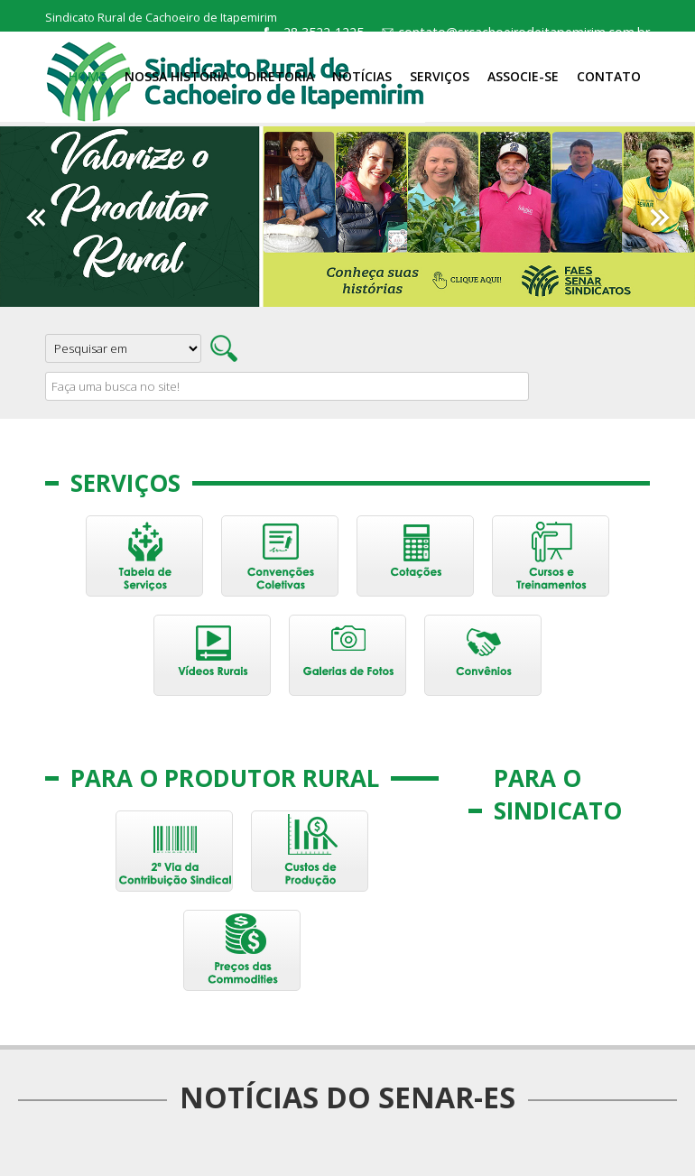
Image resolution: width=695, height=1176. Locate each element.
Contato (609, 76)
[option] (347, 216)
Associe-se (523, 76)
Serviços (439, 76)
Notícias (362, 76)
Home (88, 76)
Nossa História (177, 76)
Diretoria (280, 76)
